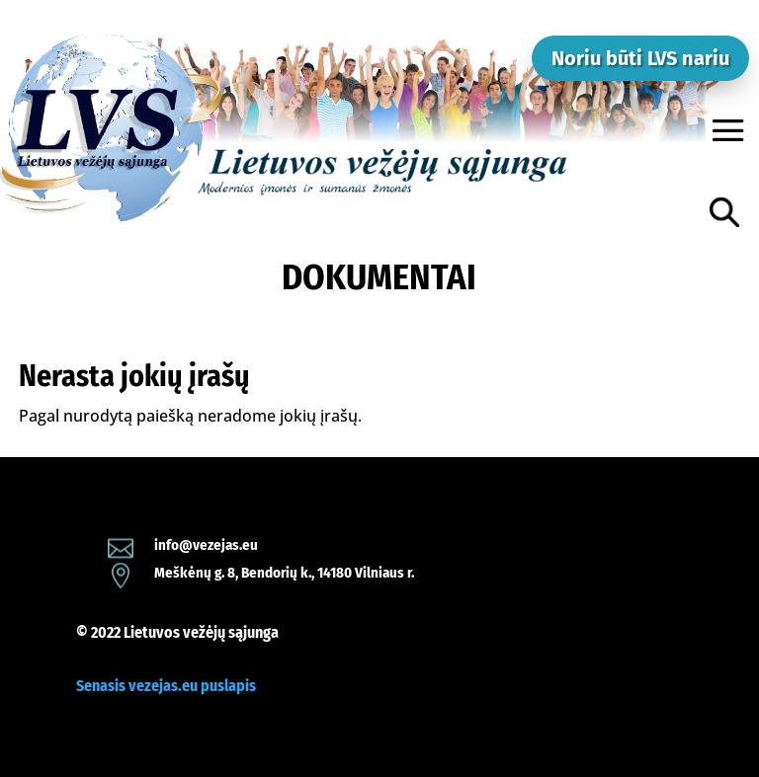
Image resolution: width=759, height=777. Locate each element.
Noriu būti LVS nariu (640, 58)
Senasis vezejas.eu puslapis (166, 685)
